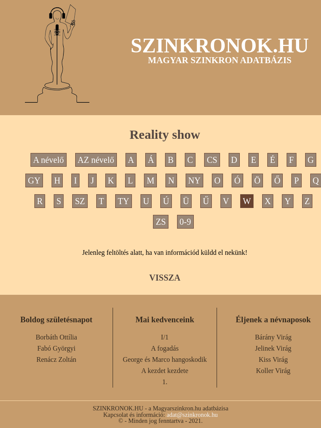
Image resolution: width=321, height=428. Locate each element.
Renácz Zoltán (56, 359)
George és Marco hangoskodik (165, 359)
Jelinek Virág (273, 348)
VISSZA (164, 277)
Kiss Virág (273, 359)
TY (123, 201)
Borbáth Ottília (56, 337)
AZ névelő (96, 160)
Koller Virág (273, 370)
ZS (160, 221)
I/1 (165, 337)
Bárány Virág (273, 337)
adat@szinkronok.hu (192, 414)
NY (194, 180)
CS (212, 160)
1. (164, 381)
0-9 (185, 221)
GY (34, 180)
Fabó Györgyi (56, 348)
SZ (80, 201)
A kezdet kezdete (164, 370)
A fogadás (164, 348)
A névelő (48, 160)
